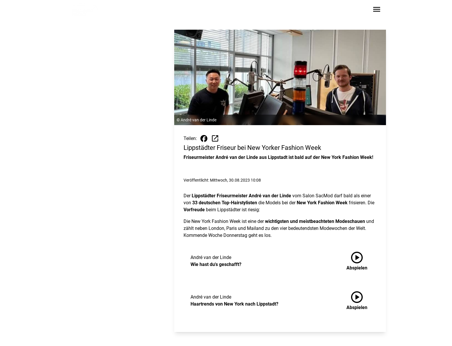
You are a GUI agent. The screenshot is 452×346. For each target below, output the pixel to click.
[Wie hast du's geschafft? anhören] (361, 261)
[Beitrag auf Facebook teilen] (203, 138)
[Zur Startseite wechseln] (85, 10)
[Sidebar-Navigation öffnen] (376, 10)
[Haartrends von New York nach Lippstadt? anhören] (361, 300)
